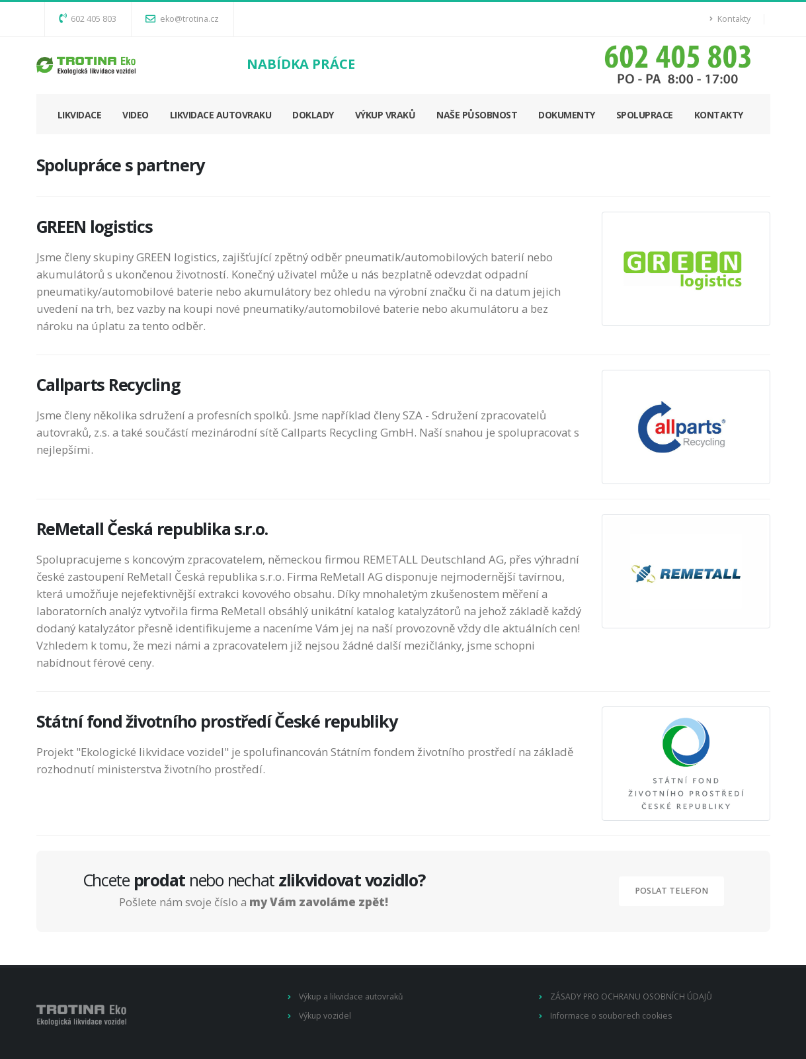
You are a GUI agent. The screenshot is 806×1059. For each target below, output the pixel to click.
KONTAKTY (718, 114)
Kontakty (729, 18)
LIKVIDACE (80, 114)
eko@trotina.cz (182, 18)
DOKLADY (313, 114)
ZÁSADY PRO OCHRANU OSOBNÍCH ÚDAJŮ (632, 996)
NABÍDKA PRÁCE (301, 64)
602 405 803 (87, 18)
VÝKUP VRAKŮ (385, 114)
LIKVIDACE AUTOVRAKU (221, 114)
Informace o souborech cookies (612, 1015)
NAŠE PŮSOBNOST (476, 114)
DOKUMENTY (566, 114)
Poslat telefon (671, 890)
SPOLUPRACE (644, 114)
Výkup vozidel (326, 1015)
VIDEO (135, 114)
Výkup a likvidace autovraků (352, 996)
